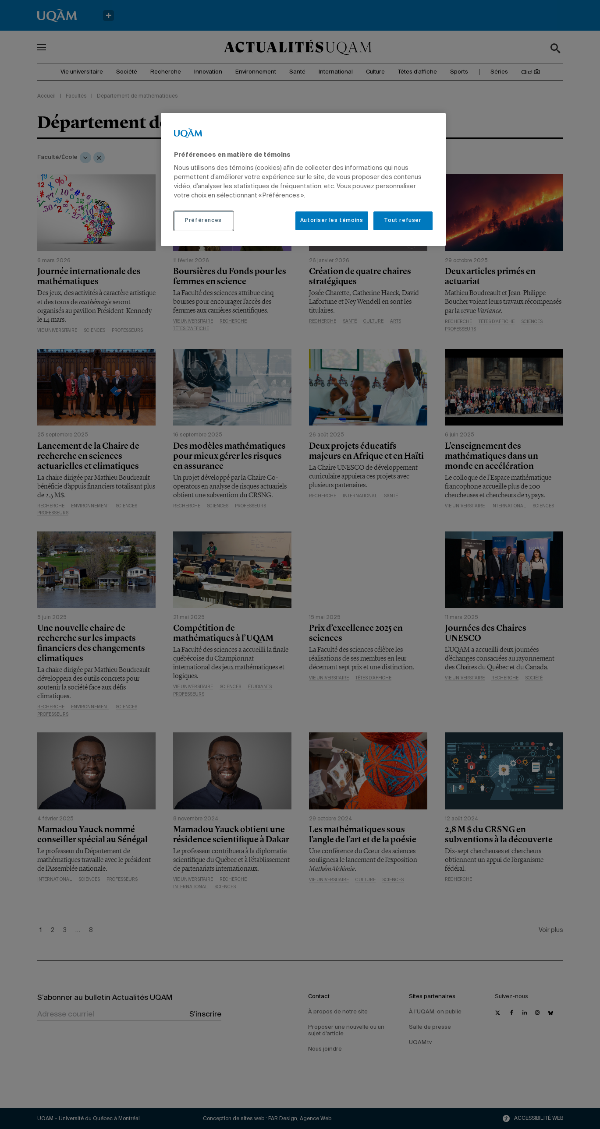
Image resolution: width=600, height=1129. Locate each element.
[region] (303, 179)
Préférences (203, 220)
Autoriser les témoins (331, 220)
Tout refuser (402, 220)
